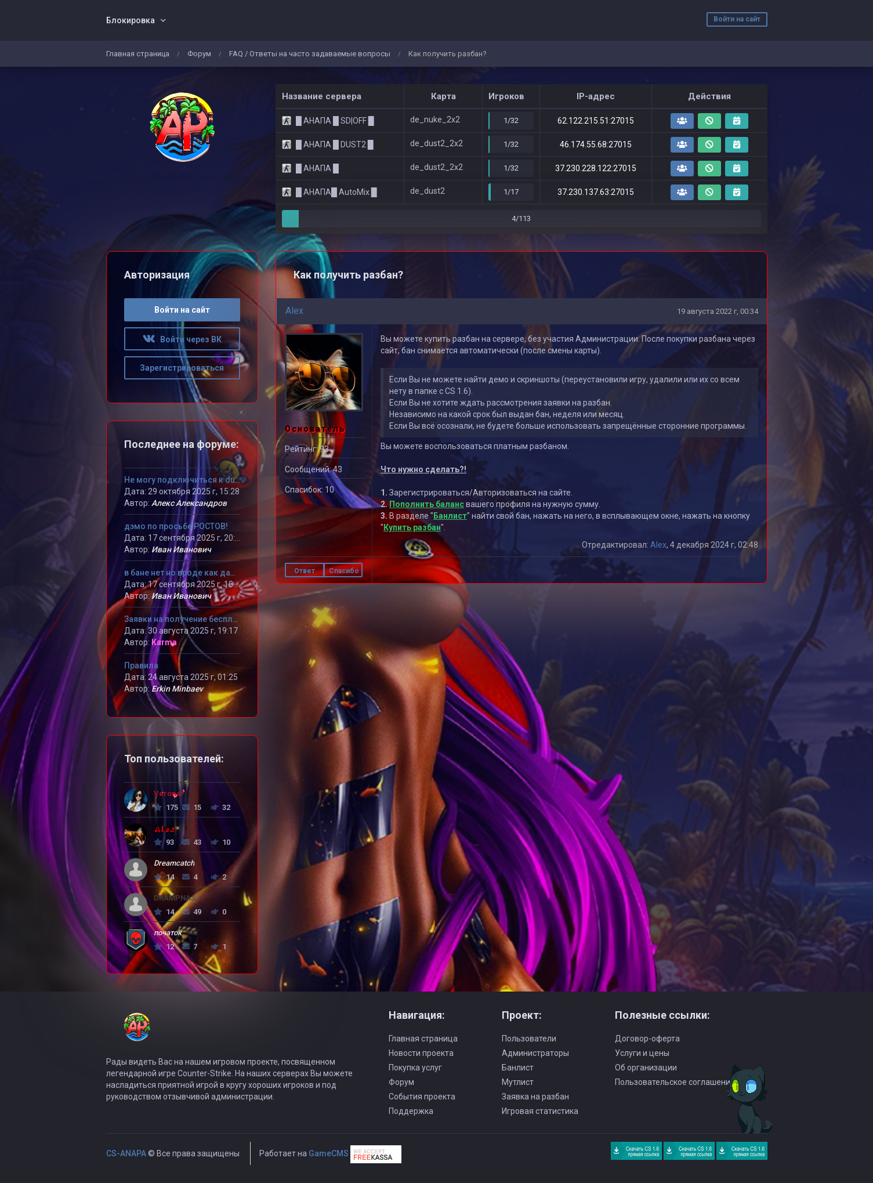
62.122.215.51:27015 (595, 120)
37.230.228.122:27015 (595, 168)
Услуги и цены (642, 1053)
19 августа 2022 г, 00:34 (717, 311)
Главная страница (137, 53)
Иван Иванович (181, 549)
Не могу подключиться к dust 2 (186, 479)
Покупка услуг (415, 1067)
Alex (294, 310)
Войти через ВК (182, 339)
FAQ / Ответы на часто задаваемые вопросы (309, 53)
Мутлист (518, 1082)
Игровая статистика (540, 1111)
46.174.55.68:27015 (596, 144)
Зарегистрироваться (182, 367)
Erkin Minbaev (177, 688)
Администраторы (535, 1053)
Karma (164, 642)
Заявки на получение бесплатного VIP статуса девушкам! (238, 619)
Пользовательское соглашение (675, 1082)
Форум (199, 53)
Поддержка (411, 1111)
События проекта (422, 1096)
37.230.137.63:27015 (595, 192)
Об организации (646, 1067)
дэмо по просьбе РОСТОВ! (176, 526)
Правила (141, 665)
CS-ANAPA (126, 1153)
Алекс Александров (189, 503)
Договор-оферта (647, 1038)
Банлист (450, 515)
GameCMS (329, 1153)
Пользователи (529, 1038)
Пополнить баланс (426, 504)
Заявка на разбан (535, 1096)
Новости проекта (421, 1053)
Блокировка (130, 20)
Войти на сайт (736, 19)
